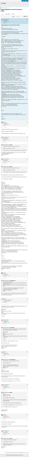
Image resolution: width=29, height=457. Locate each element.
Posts (3, 14)
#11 (27, 436)
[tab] (2, 14)
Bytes (7, 452)
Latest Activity (7, 14)
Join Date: (4, 21)
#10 (27, 420)
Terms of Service (21, 452)
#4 (27, 164)
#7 (27, 325)
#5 (27, 278)
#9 (27, 390)
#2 (27, 127)
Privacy (16, 452)
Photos (13, 14)
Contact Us (12, 452)
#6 (27, 304)
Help (9, 452)
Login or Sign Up (25, 0)
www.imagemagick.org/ (18, 404)
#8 (27, 357)
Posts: (4, 22)
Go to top (26, 452)
